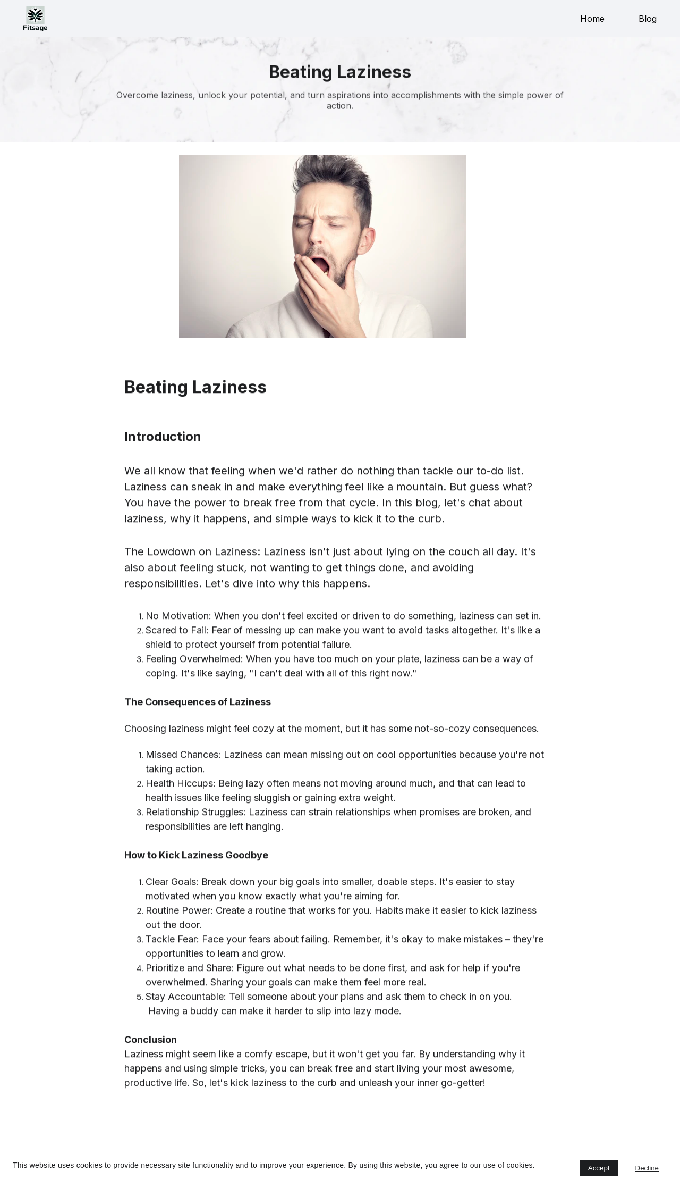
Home (592, 18)
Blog (648, 18)
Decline (647, 1168)
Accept (599, 1168)
